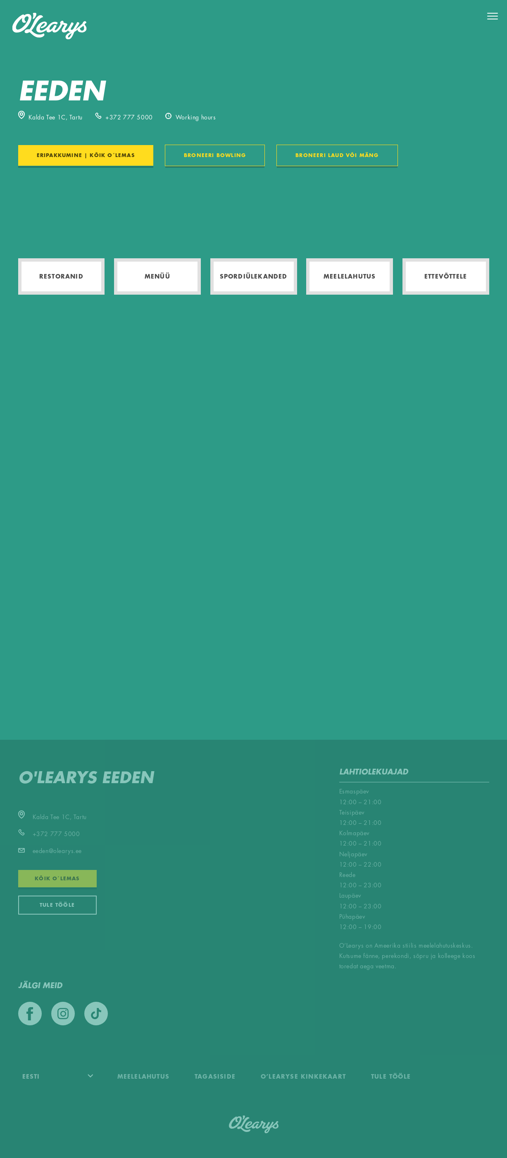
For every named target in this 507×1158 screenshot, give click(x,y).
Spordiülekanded (254, 276)
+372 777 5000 (124, 117)
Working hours (190, 117)
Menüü (157, 276)
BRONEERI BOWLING (215, 155)
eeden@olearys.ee (50, 851)
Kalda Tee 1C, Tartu (50, 117)
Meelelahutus (350, 276)
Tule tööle (57, 905)
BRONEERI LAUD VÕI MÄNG (336, 155)
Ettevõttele (445, 276)
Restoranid (61, 276)
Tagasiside (215, 1076)
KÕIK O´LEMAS (57, 878)
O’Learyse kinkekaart (303, 1076)
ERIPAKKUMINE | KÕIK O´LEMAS (86, 155)
